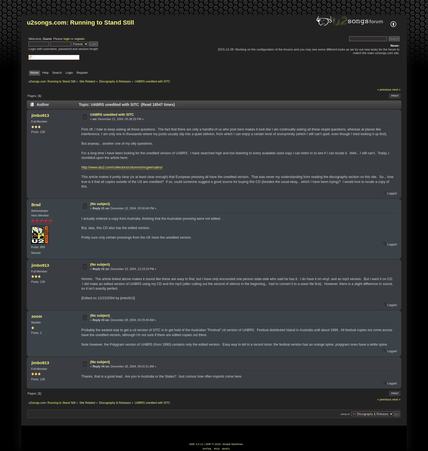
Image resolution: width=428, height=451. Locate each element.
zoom (36, 316)
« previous (384, 89)
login (67, 38)
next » (396, 89)
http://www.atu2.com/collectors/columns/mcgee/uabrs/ (121, 167)
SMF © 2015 (213, 444)
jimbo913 (40, 115)
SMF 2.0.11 (196, 444)
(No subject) (100, 204)
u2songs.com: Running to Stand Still (80, 22)
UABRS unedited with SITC (112, 115)
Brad (36, 204)
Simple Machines (232, 444)
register (80, 38)
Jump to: (345, 414)
